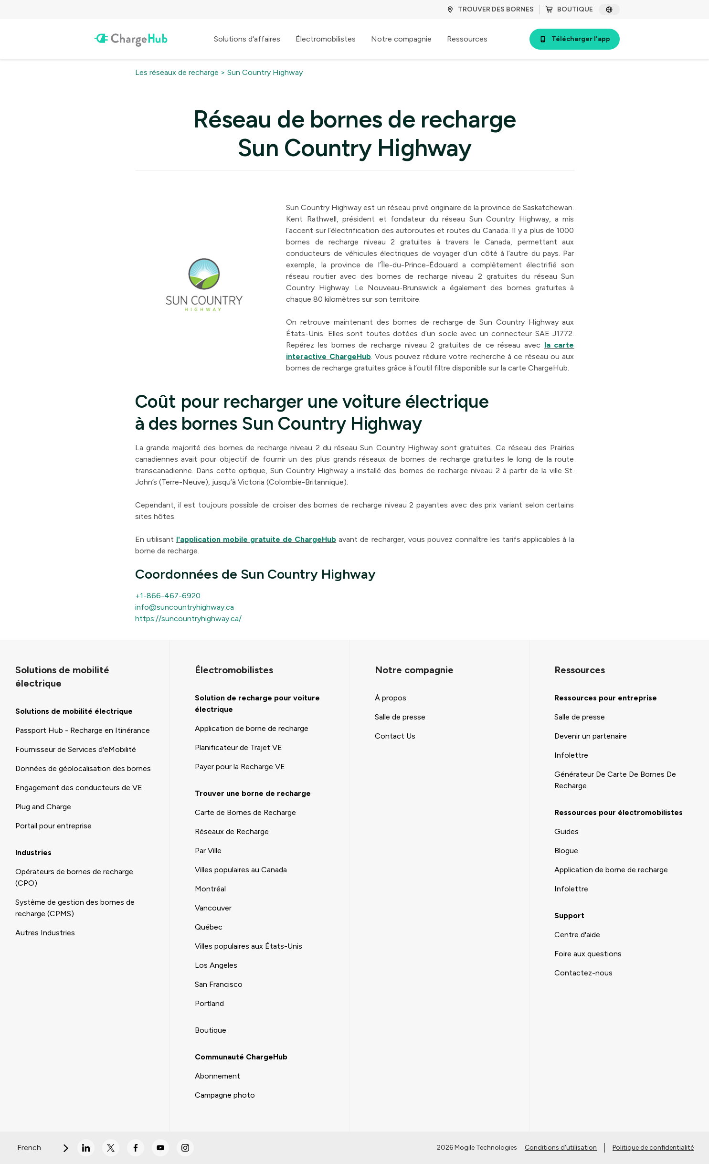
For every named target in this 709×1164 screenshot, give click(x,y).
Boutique (210, 1030)
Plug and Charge (43, 806)
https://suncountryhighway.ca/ (188, 618)
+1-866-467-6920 (168, 595)
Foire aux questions (588, 953)
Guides (566, 831)
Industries (33, 852)
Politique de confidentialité (653, 1147)
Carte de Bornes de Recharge (245, 812)
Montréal (210, 888)
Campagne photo (225, 1095)
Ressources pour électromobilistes (618, 812)
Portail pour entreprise (53, 825)
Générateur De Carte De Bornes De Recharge (615, 780)
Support (569, 915)
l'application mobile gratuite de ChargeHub (256, 539)
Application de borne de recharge (251, 728)
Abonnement (217, 1075)
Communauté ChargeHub (241, 1056)
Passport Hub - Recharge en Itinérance (82, 730)
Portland (209, 1003)
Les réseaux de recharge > (180, 72)
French (43, 1147)
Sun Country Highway (265, 72)
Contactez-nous (583, 972)
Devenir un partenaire (590, 736)
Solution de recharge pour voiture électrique (257, 703)
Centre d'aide (577, 934)
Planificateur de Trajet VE (238, 747)
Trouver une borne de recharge (253, 793)
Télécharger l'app (574, 39)
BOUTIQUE (569, 9)
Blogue (566, 850)
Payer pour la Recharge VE (240, 766)
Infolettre (571, 755)
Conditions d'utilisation (561, 1147)
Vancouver (213, 907)
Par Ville (208, 850)
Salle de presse (400, 716)
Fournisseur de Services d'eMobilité (75, 749)
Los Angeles (216, 965)
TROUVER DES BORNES (490, 9)
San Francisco (219, 984)
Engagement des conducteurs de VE (78, 787)
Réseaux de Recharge (232, 831)
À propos (390, 697)
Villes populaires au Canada (241, 869)
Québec (208, 926)
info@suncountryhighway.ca (184, 607)
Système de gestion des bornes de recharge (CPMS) (75, 908)
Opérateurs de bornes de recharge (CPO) (74, 877)
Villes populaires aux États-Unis (248, 946)
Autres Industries (45, 932)
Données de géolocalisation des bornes (83, 768)
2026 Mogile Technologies (477, 1147)
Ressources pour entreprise (605, 697)
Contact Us (395, 736)
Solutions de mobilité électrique (74, 711)
